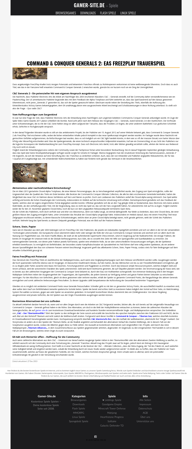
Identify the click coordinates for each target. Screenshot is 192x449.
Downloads (88, 12)
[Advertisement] (96, 38)
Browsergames (66, 12)
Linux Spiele (128, 12)
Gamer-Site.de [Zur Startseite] (96, 5)
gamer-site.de (41, 310)
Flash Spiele (108, 12)
